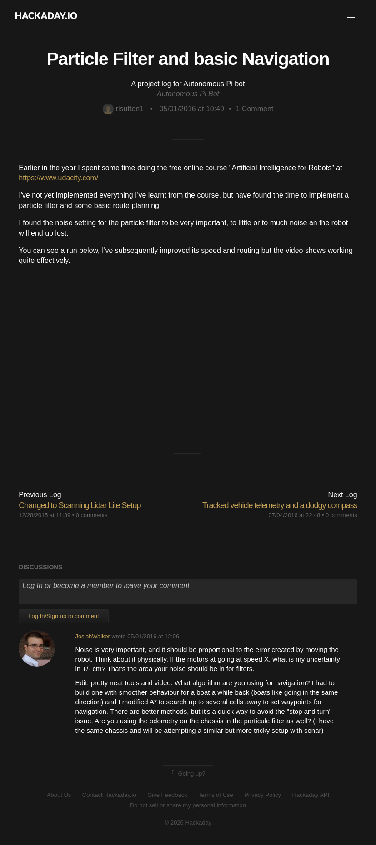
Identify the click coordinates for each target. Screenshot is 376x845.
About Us (59, 794)
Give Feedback (167, 794)
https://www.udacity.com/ (58, 178)
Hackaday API (311, 794)
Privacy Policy (262, 794)
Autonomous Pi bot (214, 84)
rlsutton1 (123, 109)
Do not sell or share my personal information (188, 805)
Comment (255, 109)
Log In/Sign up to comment (63, 616)
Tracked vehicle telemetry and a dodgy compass (279, 505)
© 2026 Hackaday (188, 822)
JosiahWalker (92, 636)
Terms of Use (215, 794)
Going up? (187, 774)
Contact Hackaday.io (109, 794)
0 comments (92, 515)
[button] (351, 15)
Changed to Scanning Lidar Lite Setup (79, 505)
